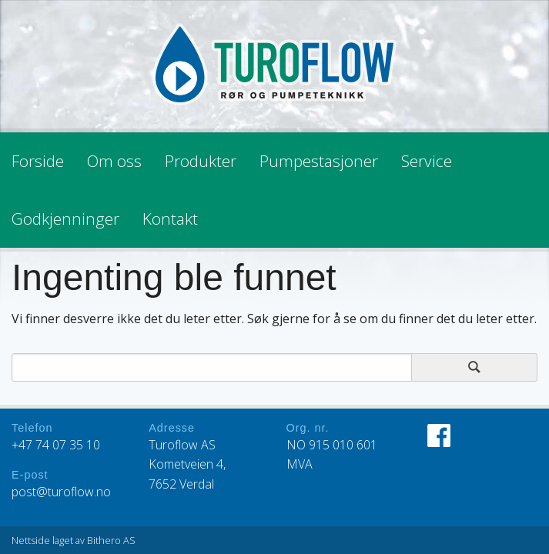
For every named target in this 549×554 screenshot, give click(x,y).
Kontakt (170, 218)
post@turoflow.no (61, 491)
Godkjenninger (65, 218)
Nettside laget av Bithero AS (74, 540)
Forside (38, 161)
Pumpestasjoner (318, 161)
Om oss (114, 161)
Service (426, 161)
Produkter (200, 161)
